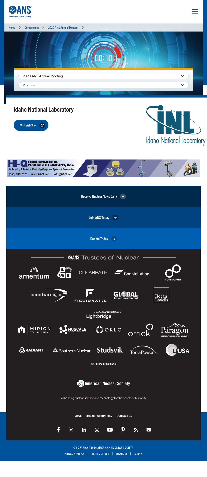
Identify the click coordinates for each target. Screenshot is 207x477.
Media (138, 453)
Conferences (32, 27)
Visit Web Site (32, 125)
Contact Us (124, 416)
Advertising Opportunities (93, 416)
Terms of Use (100, 453)
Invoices (122, 453)
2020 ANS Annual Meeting (63, 27)
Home (11, 27)
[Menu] (195, 11)
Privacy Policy (74, 453)
